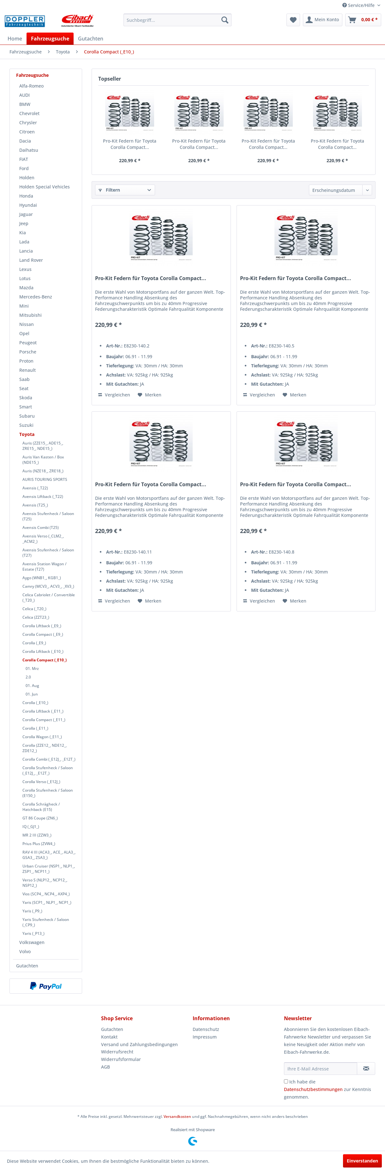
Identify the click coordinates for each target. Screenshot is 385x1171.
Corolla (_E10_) (35, 702)
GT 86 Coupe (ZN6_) (40, 818)
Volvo (25, 951)
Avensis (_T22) (35, 488)
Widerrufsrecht (117, 1052)
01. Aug (32, 685)
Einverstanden (362, 1161)
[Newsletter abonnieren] (366, 1068)
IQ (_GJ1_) (30, 826)
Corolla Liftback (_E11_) (42, 711)
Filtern (109, 190)
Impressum (205, 1037)
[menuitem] (177, 20)
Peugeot (28, 343)
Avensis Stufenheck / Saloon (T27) (48, 552)
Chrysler (28, 123)
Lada (24, 242)
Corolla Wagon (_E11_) (42, 736)
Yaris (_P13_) (33, 933)
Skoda (25, 398)
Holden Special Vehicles (44, 187)
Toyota (26, 434)
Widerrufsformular (121, 1059)
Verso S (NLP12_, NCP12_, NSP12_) (44, 882)
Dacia (25, 141)
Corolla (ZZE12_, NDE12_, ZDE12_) (44, 748)
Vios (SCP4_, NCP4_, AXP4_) (46, 894)
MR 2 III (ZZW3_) (36, 835)
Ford (24, 168)
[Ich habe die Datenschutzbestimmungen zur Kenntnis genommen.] (286, 1081)
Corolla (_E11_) (35, 728)
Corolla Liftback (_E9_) (41, 625)
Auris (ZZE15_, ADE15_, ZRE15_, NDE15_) (42, 445)
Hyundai (28, 205)
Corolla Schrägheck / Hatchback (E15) (41, 806)
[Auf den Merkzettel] (149, 395)
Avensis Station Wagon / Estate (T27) (44, 566)
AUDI (24, 95)
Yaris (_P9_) (32, 911)
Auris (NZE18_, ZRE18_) (42, 471)
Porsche (27, 352)
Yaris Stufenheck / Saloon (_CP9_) (45, 922)
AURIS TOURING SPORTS (44, 479)
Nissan (26, 324)
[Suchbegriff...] (177, 20)
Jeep (23, 223)
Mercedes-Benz (35, 297)
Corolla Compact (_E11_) (43, 719)
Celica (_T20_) (34, 608)
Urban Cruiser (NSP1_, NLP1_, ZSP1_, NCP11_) (48, 868)
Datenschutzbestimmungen (313, 1089)
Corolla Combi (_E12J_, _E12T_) (48, 759)
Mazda (26, 288)
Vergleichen (114, 395)
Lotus (25, 278)
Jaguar (26, 214)
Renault (27, 370)
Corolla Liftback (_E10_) (42, 651)
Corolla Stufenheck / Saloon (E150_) (47, 793)
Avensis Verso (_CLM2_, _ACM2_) (43, 538)
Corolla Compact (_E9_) (42, 634)
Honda (26, 196)
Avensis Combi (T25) (40, 527)
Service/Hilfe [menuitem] (359, 5)
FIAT (23, 159)
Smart (25, 407)
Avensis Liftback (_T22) (42, 496)
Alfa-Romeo (31, 86)
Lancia (26, 251)
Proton (26, 361)
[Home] (15, 39)
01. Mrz (32, 668)
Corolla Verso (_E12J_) (41, 781)
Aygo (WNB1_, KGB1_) (41, 577)
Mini (24, 306)
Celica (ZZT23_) (35, 617)
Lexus (25, 269)
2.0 (28, 677)
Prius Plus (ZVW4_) (38, 843)
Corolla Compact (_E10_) (44, 660)
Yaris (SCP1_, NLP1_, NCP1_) (46, 902)
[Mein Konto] (322, 20)
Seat (23, 388)
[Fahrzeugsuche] (50, 39)
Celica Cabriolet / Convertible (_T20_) (48, 597)
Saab (24, 379)
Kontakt (109, 1037)
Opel (24, 333)
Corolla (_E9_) (34, 643)
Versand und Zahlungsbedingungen (139, 1044)
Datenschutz (206, 1029)
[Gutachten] (91, 39)
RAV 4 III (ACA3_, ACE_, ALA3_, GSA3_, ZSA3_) (48, 854)
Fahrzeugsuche (32, 75)
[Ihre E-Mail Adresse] (320, 1068)
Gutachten (27, 966)
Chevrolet (29, 113)
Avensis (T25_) (35, 505)
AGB (105, 1067)
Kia (22, 233)
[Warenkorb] (363, 20)
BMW (24, 104)
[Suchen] (225, 20)
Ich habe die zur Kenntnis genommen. (327, 1089)
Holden (26, 178)
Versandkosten (177, 1116)
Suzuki (26, 425)
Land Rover (31, 260)
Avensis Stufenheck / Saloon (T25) (48, 516)
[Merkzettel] (293, 20)
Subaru (27, 416)
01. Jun (32, 694)
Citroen (27, 132)
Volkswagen (32, 942)
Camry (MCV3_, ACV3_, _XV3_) (48, 586)
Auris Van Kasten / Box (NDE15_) (43, 459)
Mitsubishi (30, 315)
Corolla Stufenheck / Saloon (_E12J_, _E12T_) (47, 770)
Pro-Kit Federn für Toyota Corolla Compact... (129, 144)
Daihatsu (28, 150)
